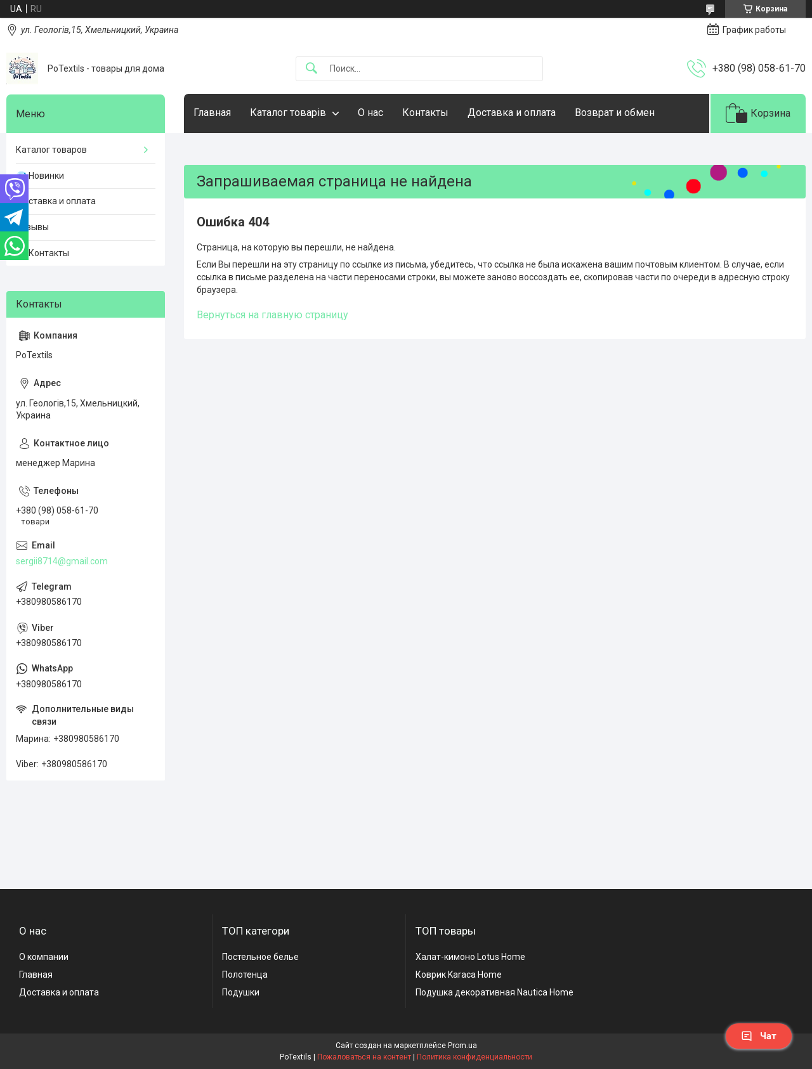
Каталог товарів (288, 113)
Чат (758, 1036)
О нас (370, 113)
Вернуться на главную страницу (272, 315)
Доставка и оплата (512, 113)
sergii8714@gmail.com (62, 561)
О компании (44, 957)
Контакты (425, 113)
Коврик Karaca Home (459, 974)
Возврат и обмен (615, 113)
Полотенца (245, 974)
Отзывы (32, 227)
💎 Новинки (40, 176)
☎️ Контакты (42, 253)
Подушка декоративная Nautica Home (494, 992)
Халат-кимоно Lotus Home (470, 957)
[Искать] (311, 69)
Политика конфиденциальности (474, 1057)
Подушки (240, 992)
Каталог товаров (51, 150)
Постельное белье (260, 957)
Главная (212, 113)
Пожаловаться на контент (364, 1057)
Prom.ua (462, 1045)
